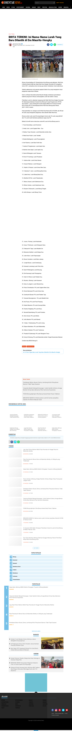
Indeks (8, 7)
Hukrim (60, 7)
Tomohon (17, 708)
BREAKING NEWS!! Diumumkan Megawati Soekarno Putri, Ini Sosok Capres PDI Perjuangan (24, 664)
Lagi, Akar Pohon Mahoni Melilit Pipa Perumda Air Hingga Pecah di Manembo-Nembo (42, 451)
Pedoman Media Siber (60, 714)
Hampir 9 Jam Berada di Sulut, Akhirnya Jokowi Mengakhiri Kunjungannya (23, 640)
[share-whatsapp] (55, 44)
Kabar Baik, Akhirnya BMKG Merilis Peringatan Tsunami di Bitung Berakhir (42, 471)
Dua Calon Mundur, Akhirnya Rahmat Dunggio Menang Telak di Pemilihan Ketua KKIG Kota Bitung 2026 (42, 541)
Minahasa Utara (53, 7)
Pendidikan (18, 706)
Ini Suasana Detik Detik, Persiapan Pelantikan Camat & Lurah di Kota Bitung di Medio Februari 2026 (43, 531)
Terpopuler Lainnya (36, 631)
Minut (39, 7)
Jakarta (31, 702)
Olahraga (45, 704)
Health (30, 700)
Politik (44, 706)
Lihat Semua (36, 548)
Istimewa (15, 576)
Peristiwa (44, 7)
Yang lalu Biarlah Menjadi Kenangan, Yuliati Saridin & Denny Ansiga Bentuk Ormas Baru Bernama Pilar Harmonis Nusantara (41, 501)
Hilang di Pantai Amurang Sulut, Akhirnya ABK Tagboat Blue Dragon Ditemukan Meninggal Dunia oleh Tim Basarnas (25, 669)
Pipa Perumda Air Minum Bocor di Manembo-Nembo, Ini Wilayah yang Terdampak (42, 461)
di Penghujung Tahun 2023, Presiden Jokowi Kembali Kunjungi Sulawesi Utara (25, 645)
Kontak (68, 714)
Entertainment (20, 7)
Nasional (28, 7)
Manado (34, 7)
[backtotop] (36, 693)
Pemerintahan (16, 579)
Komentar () (60, 44)
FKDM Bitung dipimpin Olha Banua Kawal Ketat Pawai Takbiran (42, 510)
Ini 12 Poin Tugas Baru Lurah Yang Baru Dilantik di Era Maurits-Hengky (41, 352)
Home (3, 7)
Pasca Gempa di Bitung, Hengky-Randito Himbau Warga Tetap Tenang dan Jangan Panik (43, 481)
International (5, 702)
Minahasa (66, 7)
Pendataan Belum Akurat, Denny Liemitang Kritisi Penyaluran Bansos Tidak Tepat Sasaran (42, 490)
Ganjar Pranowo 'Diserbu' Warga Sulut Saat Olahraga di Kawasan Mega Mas (25, 659)
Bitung (13, 7)
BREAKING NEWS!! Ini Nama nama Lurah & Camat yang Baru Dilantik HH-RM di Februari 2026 (41, 521)
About (53, 714)
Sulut (2, 708)
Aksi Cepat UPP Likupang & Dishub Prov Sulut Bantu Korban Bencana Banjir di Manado (24, 649)
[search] (45, 2)
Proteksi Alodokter (56, 716)
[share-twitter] (51, 44)
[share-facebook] (48, 44)
